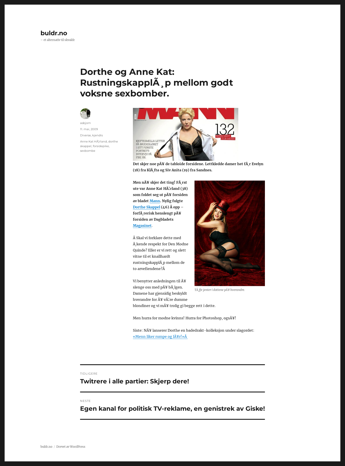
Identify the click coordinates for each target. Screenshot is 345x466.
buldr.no (53, 33)
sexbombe (87, 150)
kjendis (97, 135)
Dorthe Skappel (146, 207)
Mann (155, 201)
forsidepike (101, 146)
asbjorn (85, 123)
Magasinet (142, 225)
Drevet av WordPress (70, 447)
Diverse (85, 135)
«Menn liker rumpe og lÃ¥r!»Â (160, 336)
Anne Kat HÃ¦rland (93, 141)
